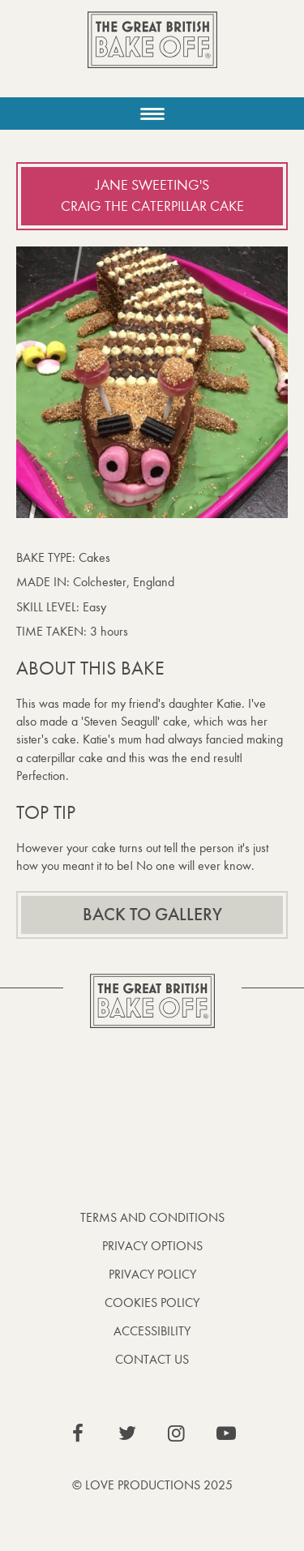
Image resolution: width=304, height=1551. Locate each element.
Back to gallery (152, 914)
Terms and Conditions (152, 1217)
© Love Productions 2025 (152, 1485)
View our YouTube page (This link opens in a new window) (226, 1433)
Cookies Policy (152, 1302)
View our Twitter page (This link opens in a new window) (127, 1433)
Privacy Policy (152, 1274)
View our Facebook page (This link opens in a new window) (78, 1433)
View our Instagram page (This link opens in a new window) (176, 1433)
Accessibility (152, 1331)
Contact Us (152, 1359)
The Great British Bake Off (152, 53)
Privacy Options (152, 1245)
